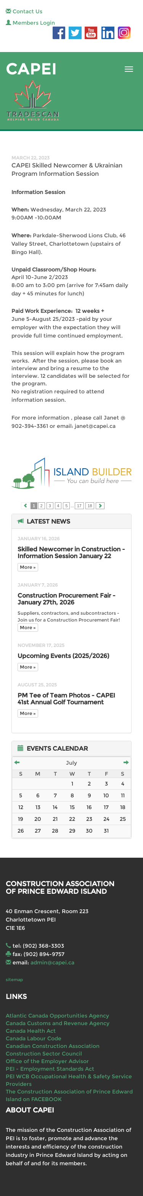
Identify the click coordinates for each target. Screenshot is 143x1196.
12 (20, 807)
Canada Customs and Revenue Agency (57, 1023)
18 (90, 505)
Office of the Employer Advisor (47, 1061)
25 (123, 819)
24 (106, 819)
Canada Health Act (31, 1030)
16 (89, 807)
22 (72, 819)
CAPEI (31, 69)
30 (89, 830)
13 (37, 807)
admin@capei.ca (52, 962)
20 (37, 819)
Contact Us (24, 11)
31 (106, 830)
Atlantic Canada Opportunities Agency (57, 1015)
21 (55, 819)
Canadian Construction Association (53, 1046)
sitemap (14, 979)
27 (38, 830)
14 (55, 807)
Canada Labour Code (33, 1038)
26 (21, 830)
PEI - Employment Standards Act (50, 1068)
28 (55, 830)
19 (20, 819)
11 (123, 795)
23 (89, 819)
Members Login (30, 22)
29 (72, 830)
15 (72, 807)
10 (106, 795)
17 (79, 505)
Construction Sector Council (44, 1053)
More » (28, 567)
